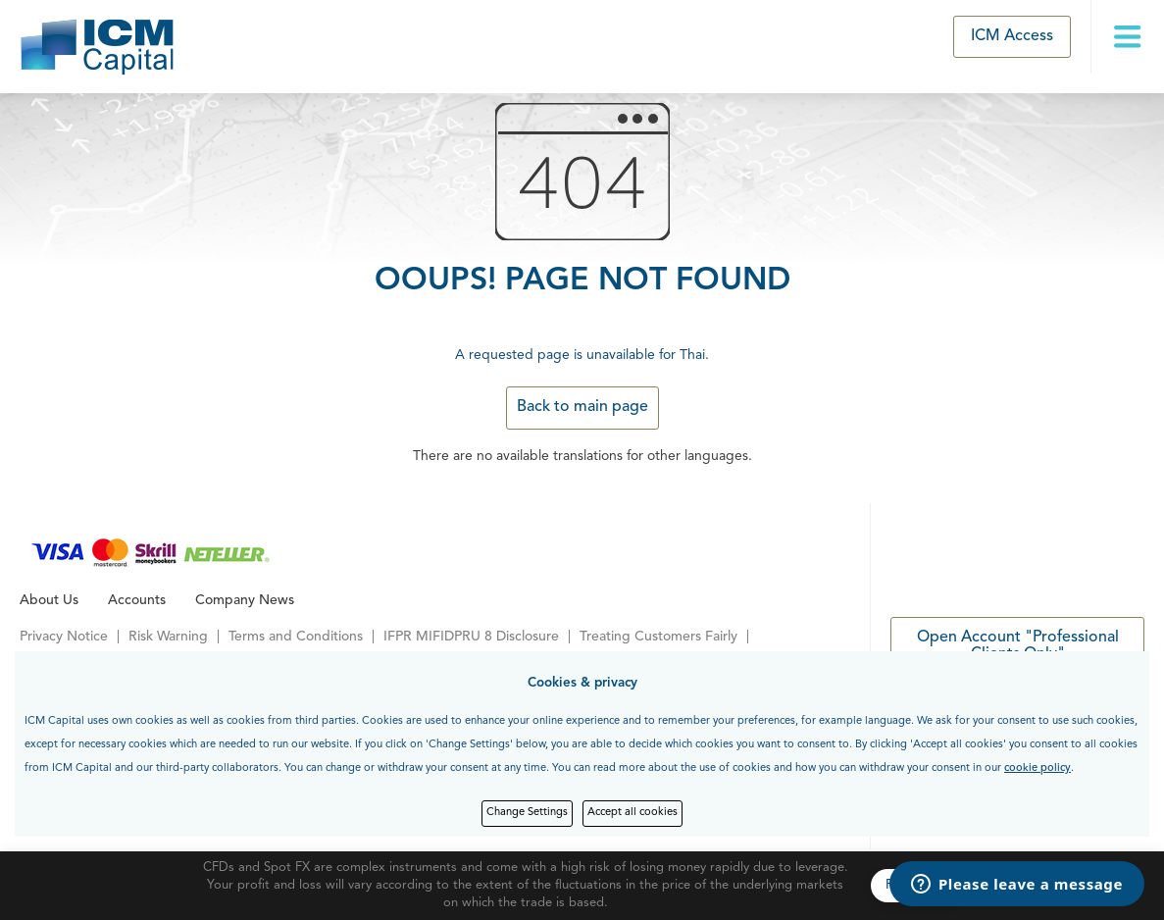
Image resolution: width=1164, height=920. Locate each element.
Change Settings (527, 812)
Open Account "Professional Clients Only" (1018, 646)
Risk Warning (168, 636)
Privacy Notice (64, 636)
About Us (49, 600)
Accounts (137, 600)
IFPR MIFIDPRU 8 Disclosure (471, 636)
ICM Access (1012, 36)
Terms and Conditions (295, 636)
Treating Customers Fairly (658, 636)
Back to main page (582, 407)
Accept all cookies (632, 812)
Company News (244, 600)
